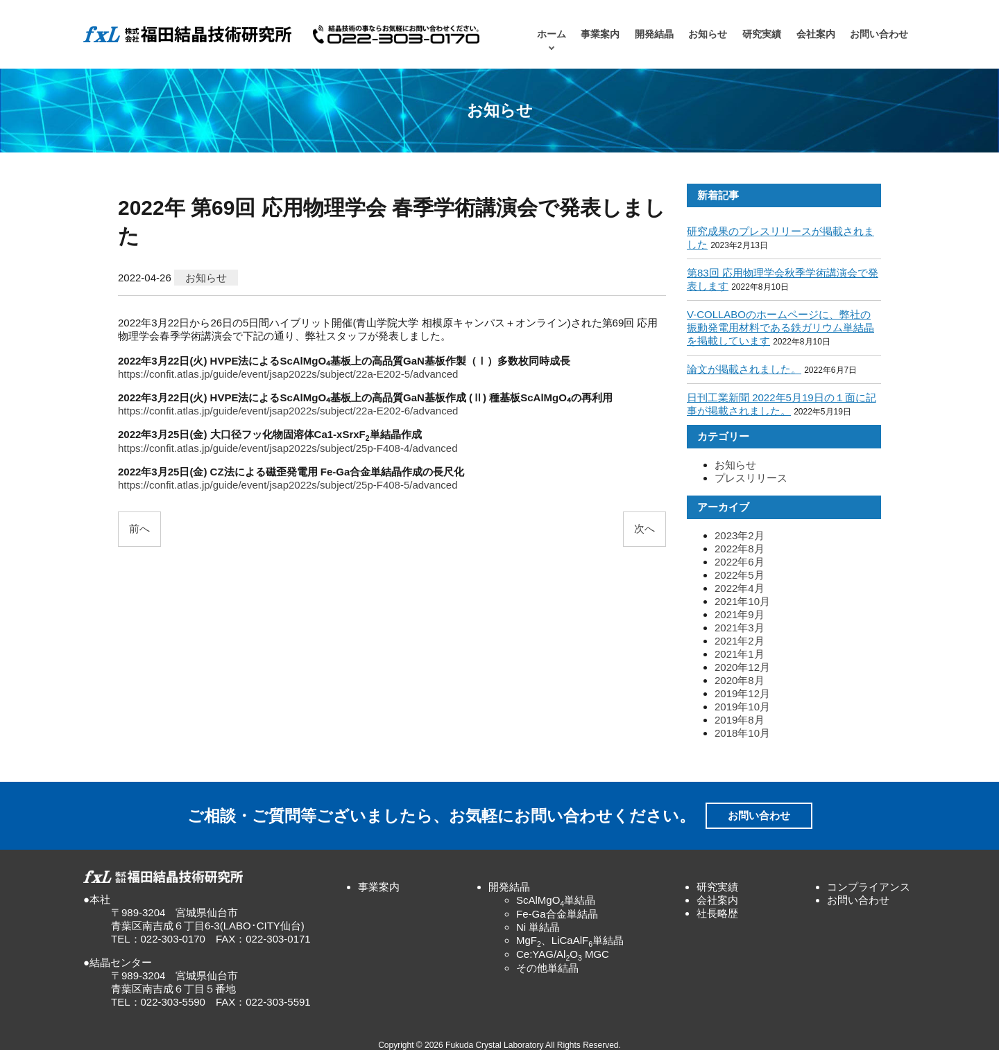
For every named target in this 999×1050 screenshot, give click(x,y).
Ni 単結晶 (538, 927)
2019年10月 (742, 706)
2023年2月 (740, 535)
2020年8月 (740, 680)
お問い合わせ (879, 34)
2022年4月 (740, 588)
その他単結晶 (547, 968)
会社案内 (815, 34)
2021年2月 (740, 641)
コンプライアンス (868, 887)
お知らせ (707, 34)
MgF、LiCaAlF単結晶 (570, 940)
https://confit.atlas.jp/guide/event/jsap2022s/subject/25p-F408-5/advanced (288, 485)
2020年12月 (742, 667)
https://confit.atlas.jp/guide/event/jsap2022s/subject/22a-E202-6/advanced (288, 411)
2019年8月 (740, 720)
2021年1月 (740, 654)
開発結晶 (654, 34)
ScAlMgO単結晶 (555, 900)
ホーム (551, 34)
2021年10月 (742, 601)
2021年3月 (740, 627)
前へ (139, 528)
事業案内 (600, 34)
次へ (644, 528)
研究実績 (761, 34)
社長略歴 (717, 913)
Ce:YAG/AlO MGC (562, 954)
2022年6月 (740, 562)
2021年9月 (740, 614)
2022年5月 (740, 575)
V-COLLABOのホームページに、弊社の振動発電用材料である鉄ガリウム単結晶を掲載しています (780, 327)
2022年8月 (740, 548)
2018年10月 (742, 733)
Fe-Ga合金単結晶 (557, 914)
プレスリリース (751, 478)
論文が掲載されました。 (744, 369)
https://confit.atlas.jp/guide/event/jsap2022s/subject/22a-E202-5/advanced (288, 374)
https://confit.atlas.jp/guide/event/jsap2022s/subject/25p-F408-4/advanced (288, 448)
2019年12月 (742, 693)
